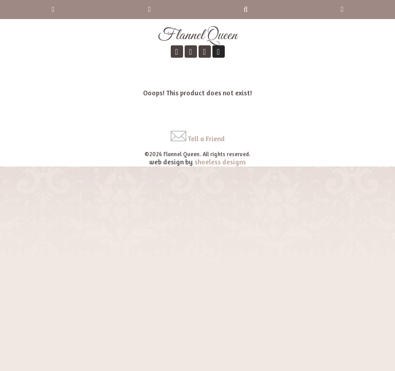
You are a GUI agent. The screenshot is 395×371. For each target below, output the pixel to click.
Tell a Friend (206, 138)
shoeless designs (220, 162)
